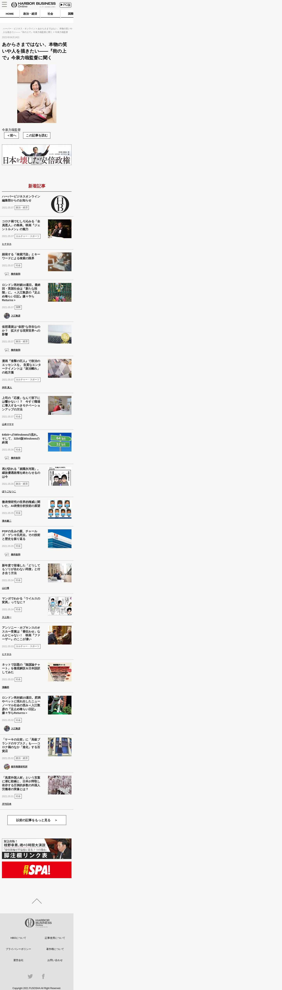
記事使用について (55, 937)
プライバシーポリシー (18, 949)
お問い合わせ (55, 960)
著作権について (55, 949)
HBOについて (18, 937)
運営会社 (18, 960)
